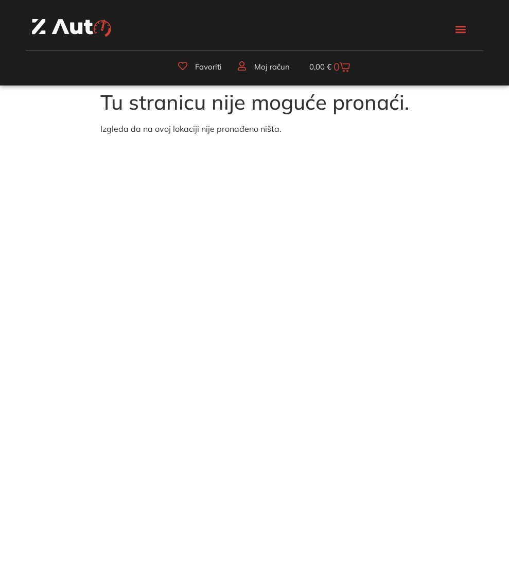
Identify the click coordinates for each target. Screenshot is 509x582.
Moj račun (271, 67)
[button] (460, 29)
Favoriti (208, 67)
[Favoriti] (182, 66)
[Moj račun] (241, 66)
